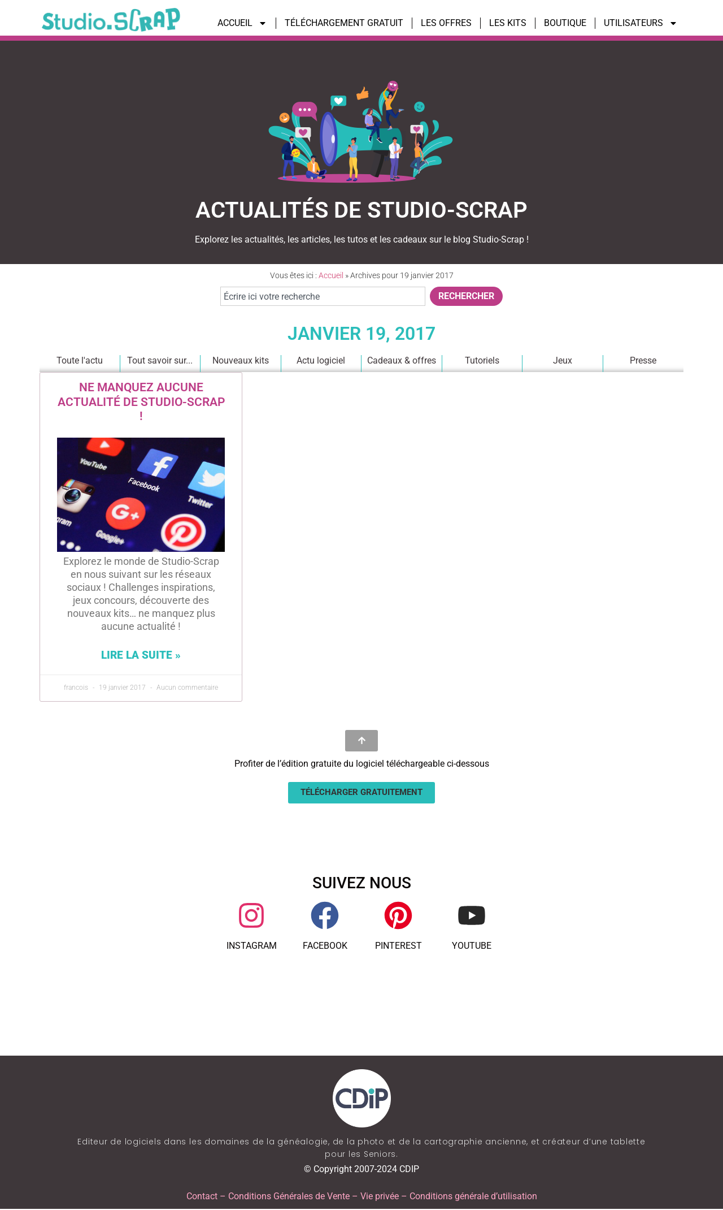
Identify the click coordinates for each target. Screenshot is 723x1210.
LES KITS (507, 23)
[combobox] (322, 296)
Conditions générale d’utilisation (473, 1197)
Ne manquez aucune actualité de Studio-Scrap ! (141, 401)
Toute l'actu (79, 360)
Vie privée (379, 1197)
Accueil (331, 275)
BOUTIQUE (565, 23)
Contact (201, 1197)
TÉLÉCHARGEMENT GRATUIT (344, 23)
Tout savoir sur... (160, 360)
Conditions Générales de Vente (289, 1197)
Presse (643, 360)
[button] (361, 794)
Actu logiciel (321, 360)
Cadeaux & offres (401, 360)
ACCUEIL (242, 23)
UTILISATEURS (641, 23)
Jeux (562, 360)
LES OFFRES (446, 23)
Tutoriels (481, 360)
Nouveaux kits (240, 360)
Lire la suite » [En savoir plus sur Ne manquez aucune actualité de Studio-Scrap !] (141, 655)
